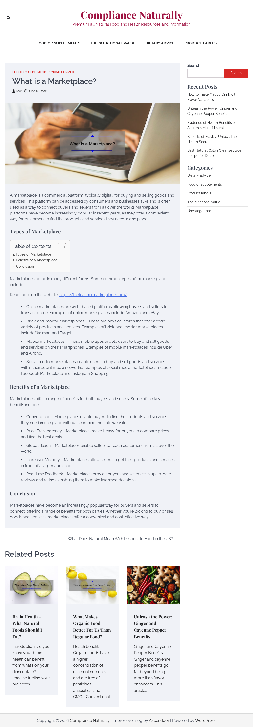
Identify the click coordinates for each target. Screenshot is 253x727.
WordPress (205, 720)
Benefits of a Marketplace (36, 260)
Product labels (200, 43)
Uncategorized (67, 72)
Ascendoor (159, 720)
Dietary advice (159, 43)
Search (194, 65)
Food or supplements (58, 43)
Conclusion (25, 266)
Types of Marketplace (33, 254)
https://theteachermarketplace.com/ (93, 294)
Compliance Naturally (132, 15)
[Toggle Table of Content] (59, 247)
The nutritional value (112, 43)
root (17, 91)
